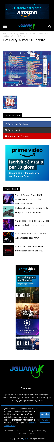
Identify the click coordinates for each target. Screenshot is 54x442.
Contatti (32, 433)
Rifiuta (45, 420)
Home (5, 33)
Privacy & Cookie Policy (37, 430)
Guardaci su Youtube (17, 136)
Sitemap (22, 433)
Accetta (45, 414)
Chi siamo (9, 430)
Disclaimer (20, 430)
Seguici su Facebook (16, 124)
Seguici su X (12, 130)
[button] (5, 27)
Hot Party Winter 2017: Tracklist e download (28, 33)
